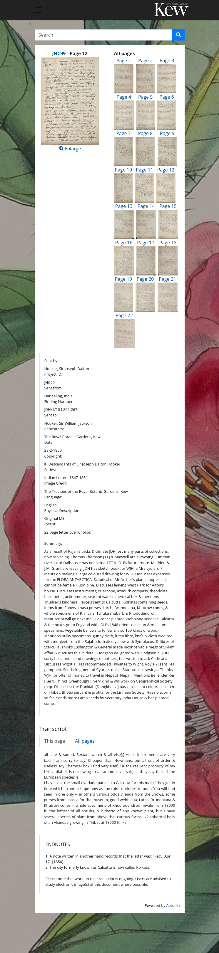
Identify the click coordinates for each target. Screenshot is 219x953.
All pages (84, 741)
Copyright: (53, 456)
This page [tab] (54, 741)
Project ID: (53, 374)
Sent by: (51, 360)
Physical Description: (62, 510)
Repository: (54, 428)
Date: (49, 442)
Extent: (50, 524)
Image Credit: (56, 483)
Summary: (53, 543)
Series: (50, 469)
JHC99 (59, 53)
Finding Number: (59, 401)
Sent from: (53, 388)
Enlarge (70, 104)
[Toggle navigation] (38, 10)
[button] (178, 35)
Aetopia (173, 905)
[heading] (69, 53)
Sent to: (51, 415)
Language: (53, 497)
